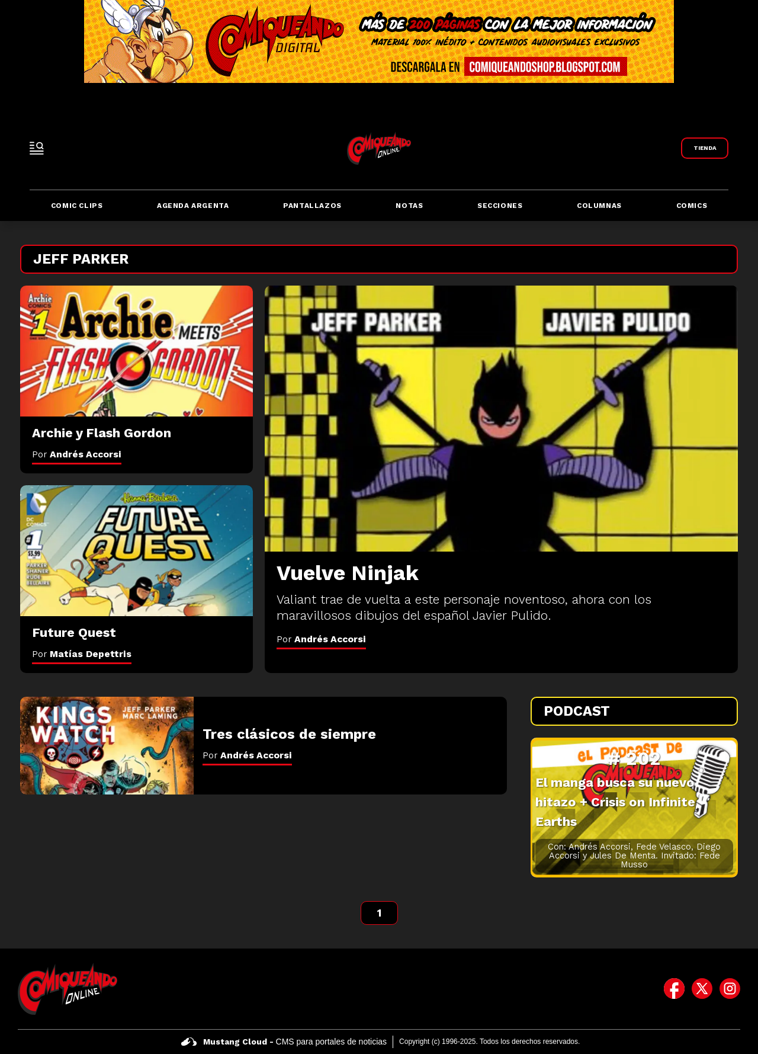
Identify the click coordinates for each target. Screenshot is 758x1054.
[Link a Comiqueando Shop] (704, 148)
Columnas (599, 205)
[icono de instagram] (730, 989)
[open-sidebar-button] (37, 148)
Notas (409, 205)
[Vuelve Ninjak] (501, 419)
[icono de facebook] (674, 989)
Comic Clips (77, 205)
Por (321, 639)
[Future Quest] (136, 551)
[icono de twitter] (702, 989)
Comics (692, 205)
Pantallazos (312, 205)
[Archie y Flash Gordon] (136, 351)
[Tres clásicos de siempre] (107, 745)
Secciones (499, 205)
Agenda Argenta (193, 205)
